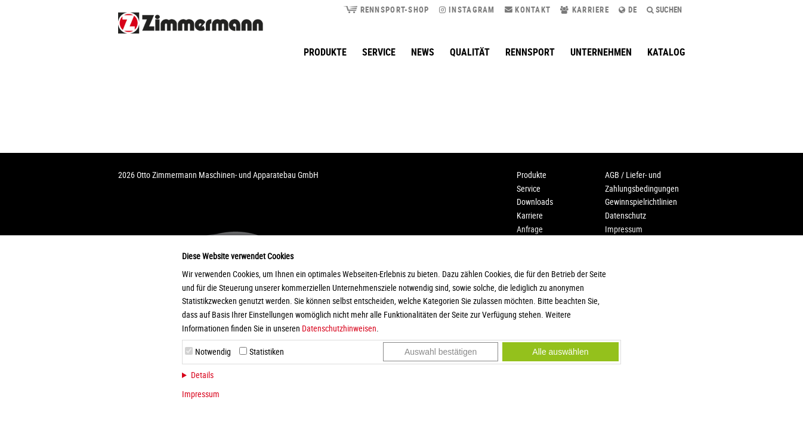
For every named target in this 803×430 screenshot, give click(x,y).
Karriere (584, 9)
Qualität (470, 52)
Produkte (325, 52)
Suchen (664, 9)
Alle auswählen (560, 352)
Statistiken (266, 351)
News (422, 52)
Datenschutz (625, 215)
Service (379, 52)
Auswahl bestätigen (440, 352)
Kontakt (528, 9)
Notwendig (213, 351)
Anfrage (530, 229)
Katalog (666, 52)
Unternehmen (601, 52)
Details (202, 374)
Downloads (535, 201)
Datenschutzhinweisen (339, 328)
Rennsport (530, 52)
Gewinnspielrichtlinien (641, 201)
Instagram (467, 9)
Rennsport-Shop (386, 9)
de (628, 9)
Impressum (201, 394)
